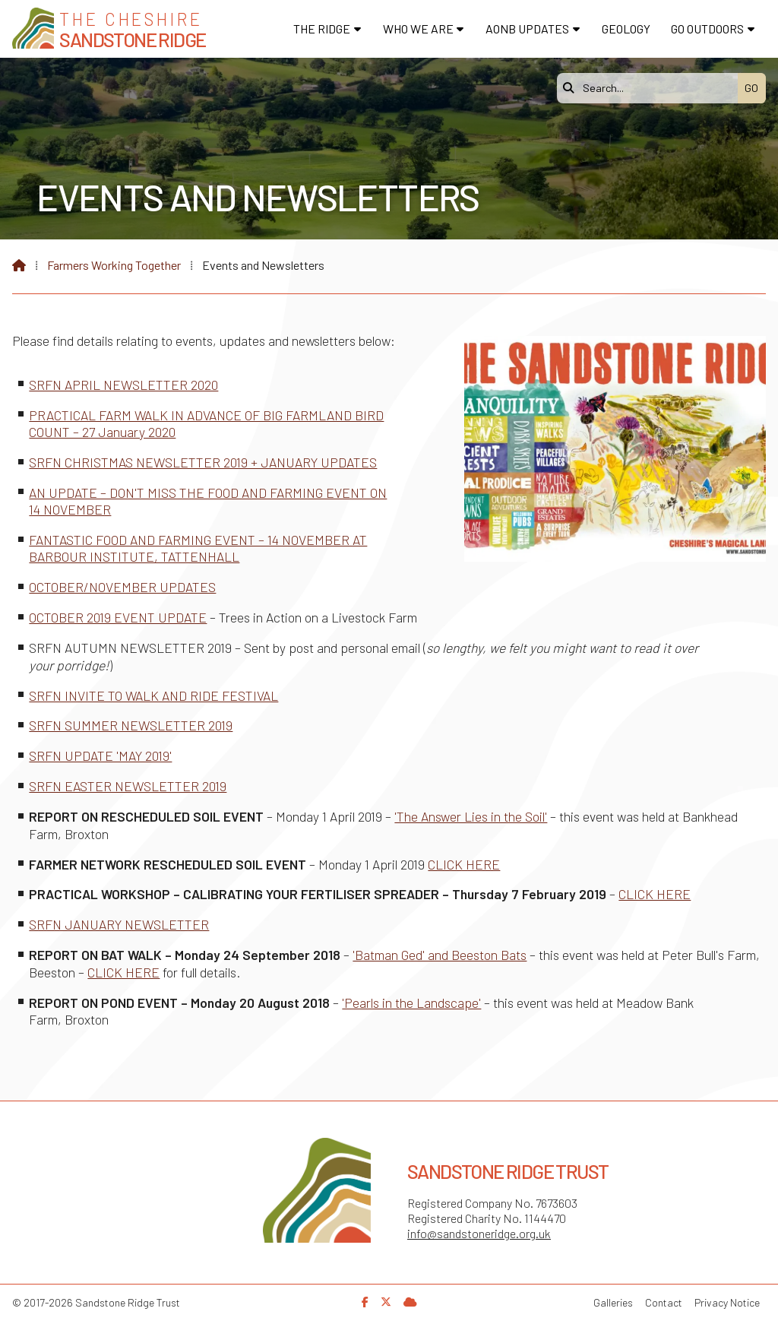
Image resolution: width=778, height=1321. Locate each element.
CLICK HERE (464, 864)
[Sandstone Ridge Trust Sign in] (410, 1301)
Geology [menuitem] (626, 28)
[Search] (651, 88)
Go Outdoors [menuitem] (707, 28)
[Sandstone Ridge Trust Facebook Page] (365, 1301)
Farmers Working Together (114, 265)
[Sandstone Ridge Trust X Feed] (386, 1301)
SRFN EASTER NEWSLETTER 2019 (127, 786)
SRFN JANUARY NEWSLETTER (119, 924)
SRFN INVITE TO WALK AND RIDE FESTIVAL (153, 695)
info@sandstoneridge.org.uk (479, 1233)
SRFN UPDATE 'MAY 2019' (100, 755)
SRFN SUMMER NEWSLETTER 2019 (130, 725)
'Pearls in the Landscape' (411, 1002)
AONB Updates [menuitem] (527, 28)
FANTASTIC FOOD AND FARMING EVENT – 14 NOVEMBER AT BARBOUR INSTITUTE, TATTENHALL (198, 548)
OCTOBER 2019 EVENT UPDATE (118, 617)
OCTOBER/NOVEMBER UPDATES (122, 586)
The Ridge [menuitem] (321, 28)
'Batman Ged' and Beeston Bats (440, 954)
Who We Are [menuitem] (418, 28)
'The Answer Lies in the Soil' (470, 816)
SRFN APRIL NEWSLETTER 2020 (123, 384)
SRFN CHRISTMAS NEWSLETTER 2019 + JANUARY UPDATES (203, 462)
